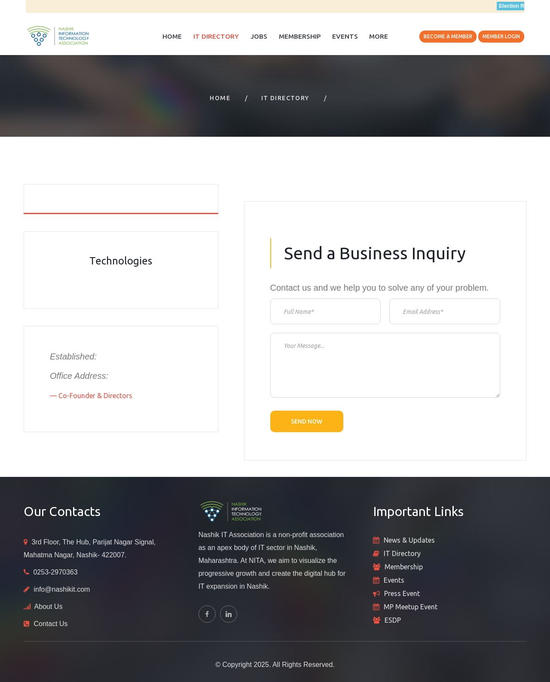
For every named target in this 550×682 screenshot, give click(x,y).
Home (172, 36)
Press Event (402, 593)
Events (345, 36)
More (378, 36)
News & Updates (409, 540)
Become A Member (448, 36)
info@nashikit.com (62, 589)
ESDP (393, 620)
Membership (300, 36)
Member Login (501, 36)
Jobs (259, 36)
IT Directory (216, 36)
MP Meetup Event (410, 607)
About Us (48, 606)
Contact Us (50, 623)
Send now (306, 421)
